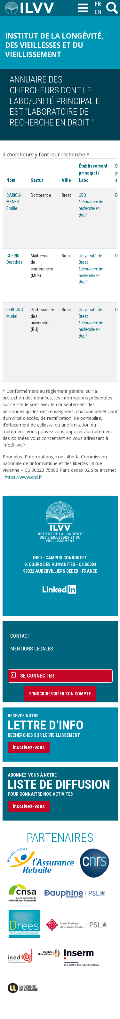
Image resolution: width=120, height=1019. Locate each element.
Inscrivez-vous (29, 747)
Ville (66, 180)
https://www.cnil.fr (23, 477)
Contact (20, 636)
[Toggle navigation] (83, 8)
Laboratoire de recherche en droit (91, 208)
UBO (82, 195)
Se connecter (37, 676)
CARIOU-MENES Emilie (13, 202)
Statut (37, 180)
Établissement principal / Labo (93, 173)
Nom (10, 180)
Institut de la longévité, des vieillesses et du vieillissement (54, 45)
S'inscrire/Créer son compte (60, 693)
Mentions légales (31, 649)
